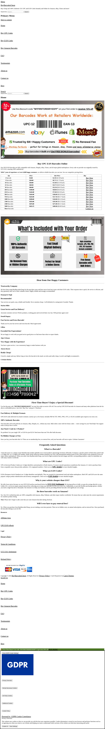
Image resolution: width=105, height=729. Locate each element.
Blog (2, 86)
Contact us (4, 78)
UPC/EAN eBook (7, 525)
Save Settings (13, 726)
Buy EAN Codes (7, 41)
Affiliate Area (6, 518)
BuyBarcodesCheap (8, 5)
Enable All (5, 726)
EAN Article (53, 476)
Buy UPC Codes (7, 33)
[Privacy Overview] (7, 680)
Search (3, 91)
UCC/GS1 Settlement (55, 484)
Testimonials (5, 63)
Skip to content (6, 20)
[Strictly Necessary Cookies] (10, 688)
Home (3, 26)
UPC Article (57, 467)
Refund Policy (6, 559)
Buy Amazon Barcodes (9, 48)
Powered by (16, 716)
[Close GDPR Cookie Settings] (10, 653)
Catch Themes (68, 576)
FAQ (2, 56)
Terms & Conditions (8, 544)
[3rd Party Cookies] (7, 696)
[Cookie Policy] (6, 711)
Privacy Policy (6, 537)
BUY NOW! (53, 649)
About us (4, 71)
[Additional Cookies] (7, 703)
